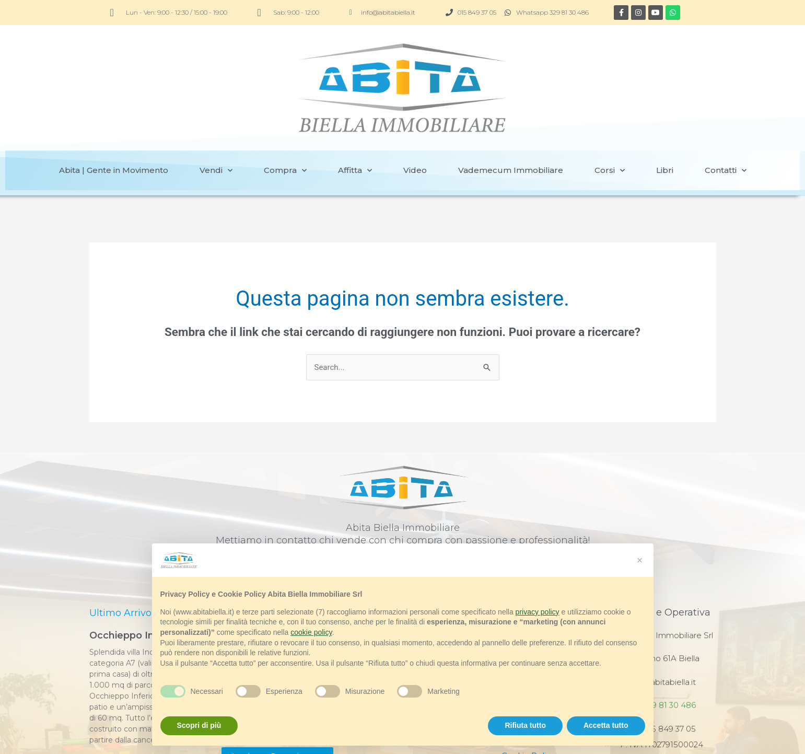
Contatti (725, 132)
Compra (285, 132)
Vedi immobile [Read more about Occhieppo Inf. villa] (114, 719)
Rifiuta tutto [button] (525, 725)
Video (415, 132)
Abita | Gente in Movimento (113, 132)
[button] (640, 560)
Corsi (609, 132)
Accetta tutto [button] (606, 725)
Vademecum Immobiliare (510, 132)
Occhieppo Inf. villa (135, 597)
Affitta (355, 132)
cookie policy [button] (311, 632)
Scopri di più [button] (199, 725)
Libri (664, 132)
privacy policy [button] (537, 612)
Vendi (216, 132)
